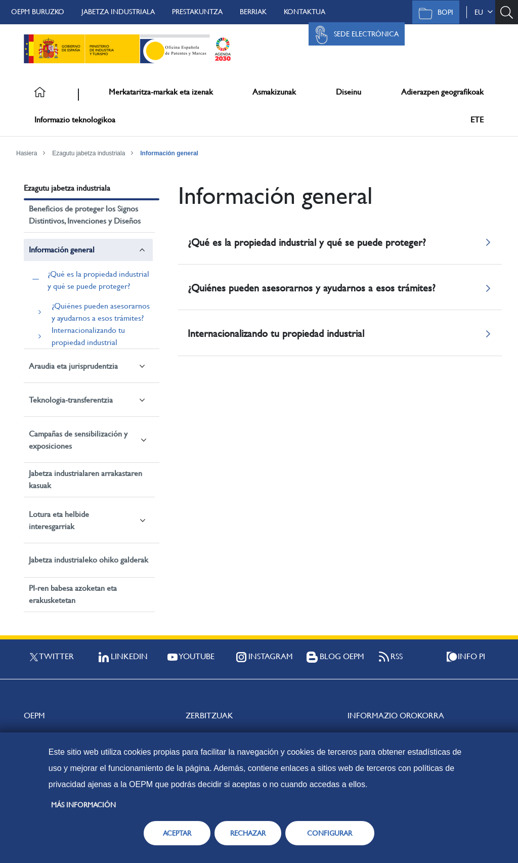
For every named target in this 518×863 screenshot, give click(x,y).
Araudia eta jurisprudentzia (73, 366)
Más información (83, 805)
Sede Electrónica (354, 35)
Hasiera (26, 153)
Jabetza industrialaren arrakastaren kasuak (85, 479)
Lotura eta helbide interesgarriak (59, 520)
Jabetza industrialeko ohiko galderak (88, 560)
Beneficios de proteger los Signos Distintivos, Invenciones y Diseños (85, 215)
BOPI (433, 13)
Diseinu (348, 92)
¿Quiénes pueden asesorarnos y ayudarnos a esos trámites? (101, 312)
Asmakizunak (274, 92)
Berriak (253, 12)
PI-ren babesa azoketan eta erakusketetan (73, 594)
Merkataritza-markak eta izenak (161, 92)
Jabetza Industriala (118, 12)
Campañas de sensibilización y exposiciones (78, 440)
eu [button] (483, 12)
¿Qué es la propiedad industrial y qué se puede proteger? (98, 280)
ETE (477, 119)
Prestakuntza (197, 12)
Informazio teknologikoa (74, 119)
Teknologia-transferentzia (71, 400)
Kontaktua (304, 12)
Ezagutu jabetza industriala (88, 153)
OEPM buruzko (37, 12)
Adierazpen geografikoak (442, 92)
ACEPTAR (177, 833)
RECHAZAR (248, 833)
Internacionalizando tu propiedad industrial (88, 336)
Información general (169, 153)
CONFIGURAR (329, 833)
